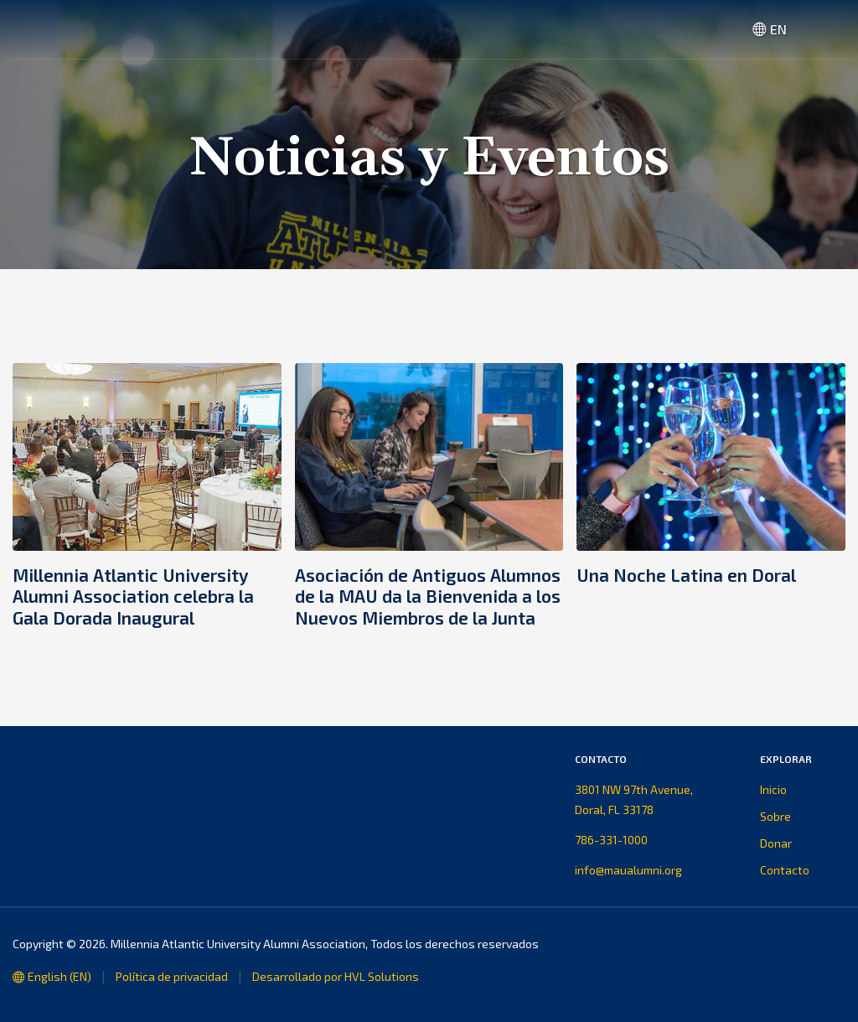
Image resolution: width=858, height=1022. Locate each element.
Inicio (773, 789)
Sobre (775, 816)
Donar (776, 843)
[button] (825, 29)
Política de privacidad (172, 976)
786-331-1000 (611, 840)
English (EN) (52, 976)
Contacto (784, 870)
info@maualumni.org (628, 870)
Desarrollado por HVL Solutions (335, 976)
